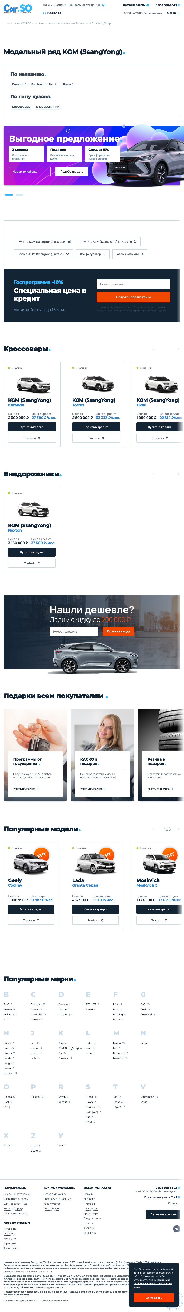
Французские (11, 1248)
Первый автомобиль (16, 1198)
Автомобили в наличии (57, 1198)
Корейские (10, 1243)
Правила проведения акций (55, 1300)
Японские (9, 1233)
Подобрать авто (71, 171)
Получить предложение (133, 297)
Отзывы (172, 1203)
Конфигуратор (52, 1203)
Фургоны (89, 1228)
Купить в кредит (31, 427)
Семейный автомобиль (17, 1194)
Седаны (88, 1194)
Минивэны (90, 1232)
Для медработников (15, 1203)
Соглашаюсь (154, 1297)
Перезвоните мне (163, 1214)
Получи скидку (118, 631)
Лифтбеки (90, 1203)
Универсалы (91, 1208)
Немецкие (10, 1238)
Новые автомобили (55, 1194)
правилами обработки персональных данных (144, 310)
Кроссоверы (21, 106)
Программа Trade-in (15, 1213)
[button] (9, 195)
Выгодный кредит (14, 1208)
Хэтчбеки (89, 1198)
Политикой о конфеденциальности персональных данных (153, 1283)
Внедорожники (47, 106)
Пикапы (88, 1223)
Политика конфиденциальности (20, 1300)
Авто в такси (51, 1208)
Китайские (10, 1228)
